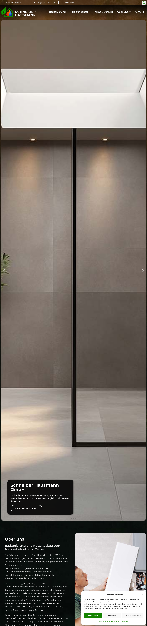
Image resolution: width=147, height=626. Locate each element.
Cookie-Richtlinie (104, 621)
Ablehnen (112, 615)
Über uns (124, 12)
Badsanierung (58, 12)
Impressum (124, 621)
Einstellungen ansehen (133, 615)
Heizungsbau (81, 12)
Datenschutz (115, 621)
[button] (142, 594)
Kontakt (139, 12)
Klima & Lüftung (103, 12)
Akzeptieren (93, 615)
